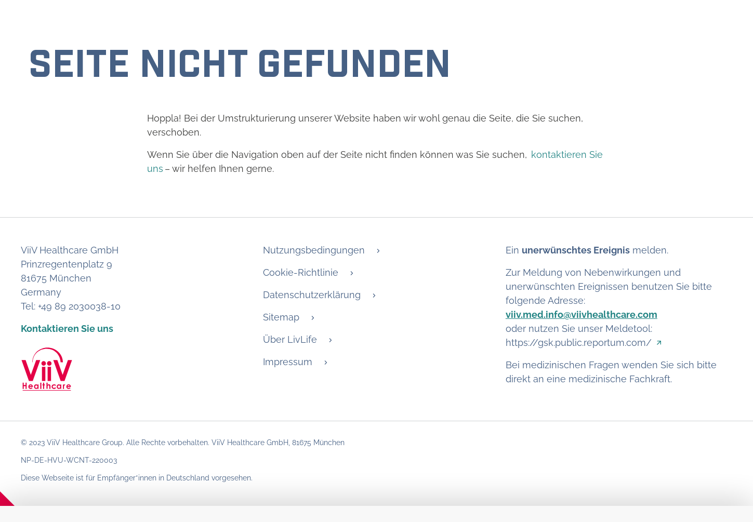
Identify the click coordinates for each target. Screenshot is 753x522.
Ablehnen (594, 498)
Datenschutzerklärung (312, 294)
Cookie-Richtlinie (300, 272)
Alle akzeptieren (683, 498)
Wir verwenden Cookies (121, 369)
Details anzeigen (61, 450)
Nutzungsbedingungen (314, 250)
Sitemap (281, 317)
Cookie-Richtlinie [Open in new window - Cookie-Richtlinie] (694, 450)
